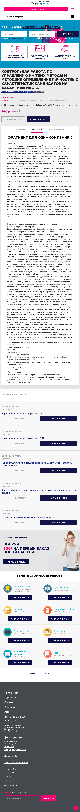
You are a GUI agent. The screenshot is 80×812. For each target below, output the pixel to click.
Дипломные (11, 692)
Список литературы (56, 129)
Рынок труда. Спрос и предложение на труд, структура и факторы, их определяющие (39, 466)
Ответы (8, 702)
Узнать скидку (48, 798)
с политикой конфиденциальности (71, 38)
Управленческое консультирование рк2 (22, 416)
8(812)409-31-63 (14, 717)
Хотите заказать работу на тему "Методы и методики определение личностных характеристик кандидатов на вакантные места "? (47, 99)
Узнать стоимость (16, 564)
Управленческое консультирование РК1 (23, 440)
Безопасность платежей (16, 762)
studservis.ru (10, 785)
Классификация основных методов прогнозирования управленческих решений (39, 494)
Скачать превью (13, 119)
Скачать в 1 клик (59, 421)
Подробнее (20, 421)
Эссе (7, 711)
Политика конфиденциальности (15, 748)
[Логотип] (40, 3)
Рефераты (10, 707)
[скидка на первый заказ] (72, 9)
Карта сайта (10, 768)
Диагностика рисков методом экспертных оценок (28, 520)
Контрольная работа (41, 27)
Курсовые (10, 697)
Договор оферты (12, 755)
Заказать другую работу (39, 676)
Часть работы (37, 129)
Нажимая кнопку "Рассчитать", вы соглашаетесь (60, 38)
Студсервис (10, 771)
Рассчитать (67, 34)
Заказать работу (36, 9)
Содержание (20, 129)
